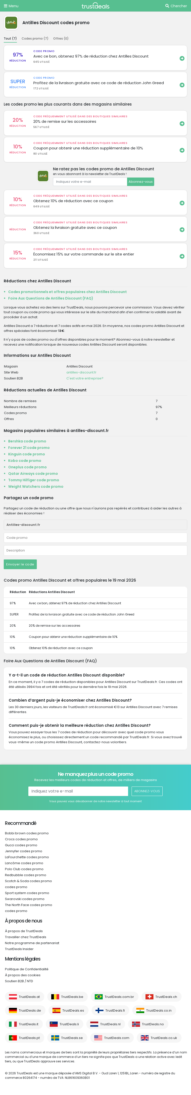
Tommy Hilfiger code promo (33, 480)
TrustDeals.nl (110, 1024)
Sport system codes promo (27, 893)
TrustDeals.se (72, 1037)
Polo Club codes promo (24, 869)
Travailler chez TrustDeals (25, 937)
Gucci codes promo (21, 845)
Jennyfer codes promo (23, 851)
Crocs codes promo (21, 839)
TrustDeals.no (153, 1024)
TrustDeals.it (28, 1024)
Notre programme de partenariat (32, 943)
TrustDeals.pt (29, 1037)
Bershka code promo (27, 441)
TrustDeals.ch (166, 996)
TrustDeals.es (73, 1010)
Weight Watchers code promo (35, 486)
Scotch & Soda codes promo (28, 881)
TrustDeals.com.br (119, 996)
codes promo (16, 887)
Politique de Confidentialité (26, 969)
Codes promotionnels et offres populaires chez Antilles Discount (67, 291)
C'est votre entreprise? (84, 378)
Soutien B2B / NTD (19, 981)
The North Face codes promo (28, 905)
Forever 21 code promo (29, 447)
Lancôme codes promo (24, 863)
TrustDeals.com (116, 1037)
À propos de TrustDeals (24, 931)
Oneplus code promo (27, 467)
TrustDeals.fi (115, 1010)
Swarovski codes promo (25, 899)
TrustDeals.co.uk (164, 1037)
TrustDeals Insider (19, 949)
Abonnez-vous (141, 181)
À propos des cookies (23, 975)
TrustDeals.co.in (159, 1010)
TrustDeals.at (29, 996)
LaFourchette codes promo (27, 857)
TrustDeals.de (30, 1010)
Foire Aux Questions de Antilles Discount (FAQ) (50, 298)
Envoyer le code (20, 564)
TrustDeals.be (72, 996)
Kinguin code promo (26, 454)
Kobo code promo (24, 460)
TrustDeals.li (69, 1024)
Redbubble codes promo (25, 875)
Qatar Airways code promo (33, 473)
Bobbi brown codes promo (27, 833)
